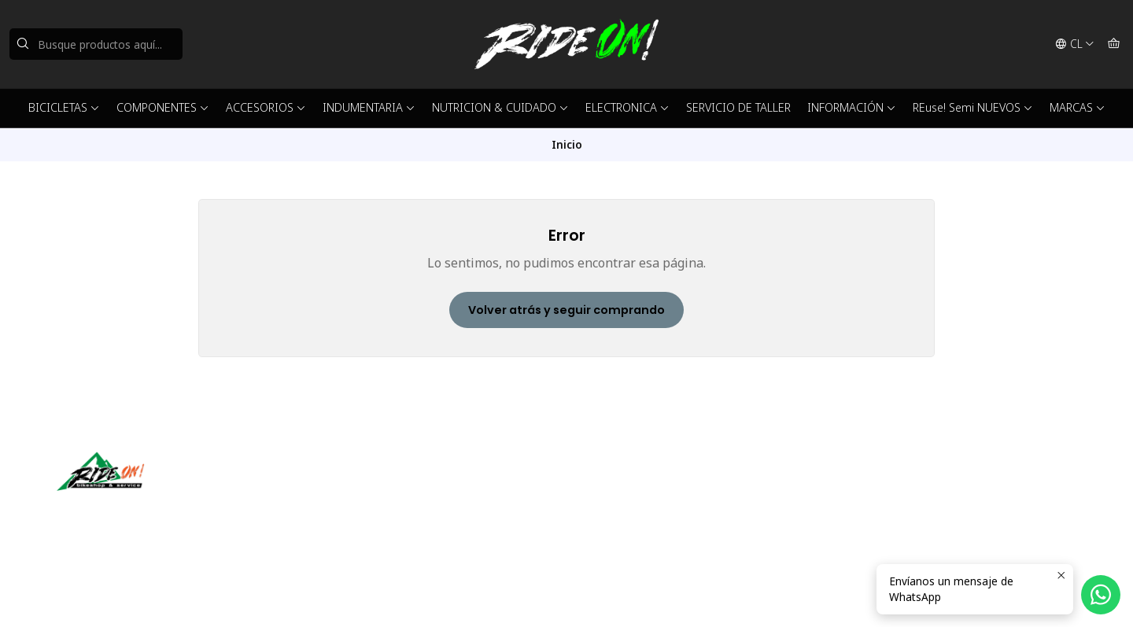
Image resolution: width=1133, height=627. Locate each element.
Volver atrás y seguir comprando (566, 310)
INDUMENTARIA (369, 107)
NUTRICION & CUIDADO (500, 107)
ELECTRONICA (627, 107)
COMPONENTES (162, 107)
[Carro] (1114, 44)
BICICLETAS (64, 107)
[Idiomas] (1074, 44)
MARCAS (1077, 107)
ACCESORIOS (266, 107)
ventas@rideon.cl (628, 487)
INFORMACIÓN (851, 107)
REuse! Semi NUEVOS (973, 107)
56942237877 (619, 508)
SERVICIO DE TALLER (738, 107)
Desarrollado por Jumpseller (285, 595)
